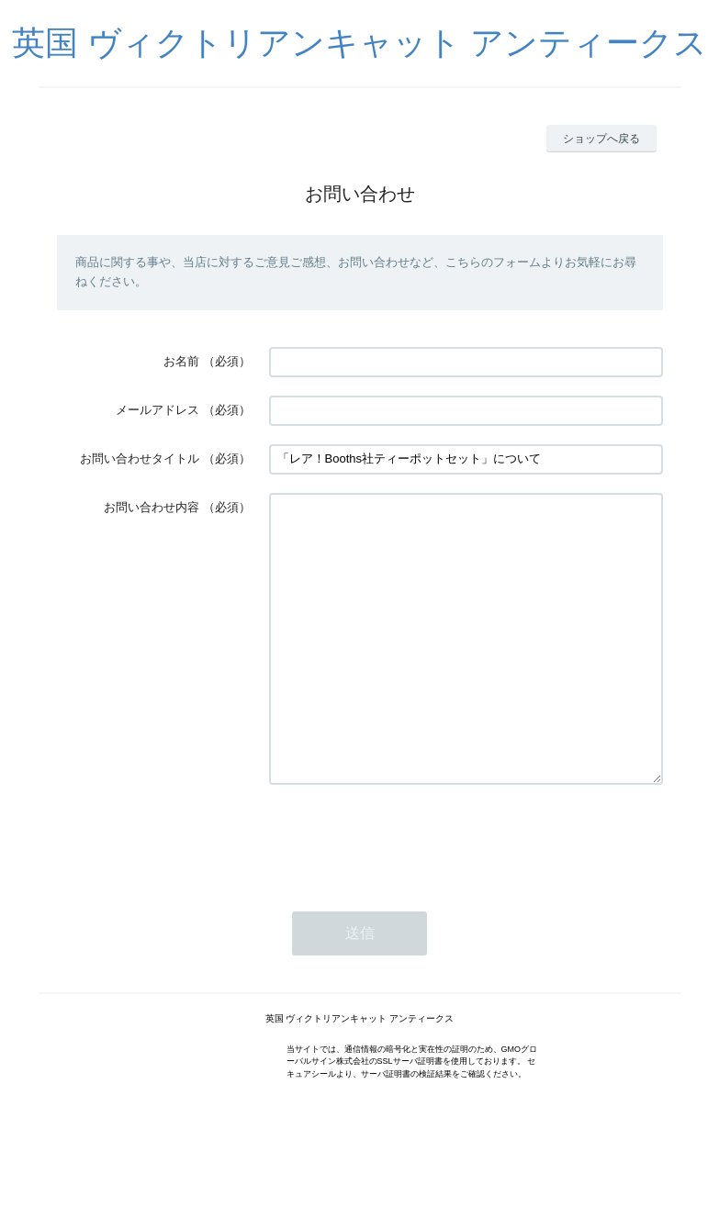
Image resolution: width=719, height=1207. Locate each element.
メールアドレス (157, 410)
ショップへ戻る (601, 138)
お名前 (181, 361)
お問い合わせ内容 (151, 507)
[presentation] (408, 894)
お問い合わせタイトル (139, 458)
